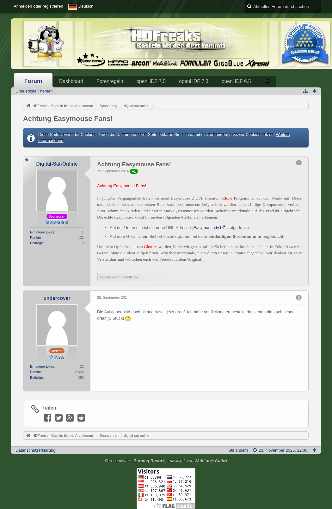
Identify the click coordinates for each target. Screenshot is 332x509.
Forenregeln (109, 81)
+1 (134, 171)
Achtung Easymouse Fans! (68, 119)
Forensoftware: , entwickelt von (166, 460)
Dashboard (71, 81)
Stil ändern (238, 450)
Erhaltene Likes (42, 232)
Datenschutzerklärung (35, 450)
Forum (33, 81)
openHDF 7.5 (151, 81)
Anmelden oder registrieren (38, 6)
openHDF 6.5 (236, 81)
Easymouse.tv (206, 227)
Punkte (35, 237)
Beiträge (36, 243)
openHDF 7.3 (193, 81)
